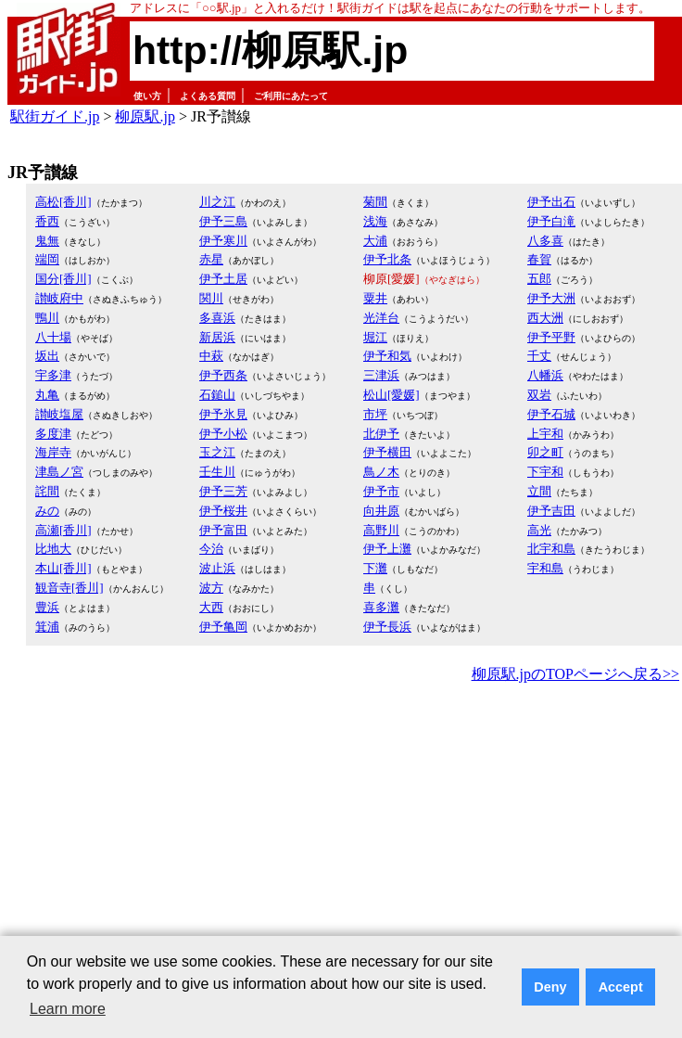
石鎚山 (217, 395)
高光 (539, 530)
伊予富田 (223, 530)
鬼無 (47, 241)
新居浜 (217, 337)
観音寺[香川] (69, 588)
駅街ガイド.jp (54, 116)
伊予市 (381, 491)
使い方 (147, 96)
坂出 (47, 356)
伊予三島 (223, 221)
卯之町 (545, 452)
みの (47, 511)
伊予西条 (223, 375)
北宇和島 (551, 549)
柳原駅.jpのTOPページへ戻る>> (575, 674)
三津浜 (381, 375)
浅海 (375, 221)
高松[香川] (63, 202)
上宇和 (545, 434)
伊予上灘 (387, 549)
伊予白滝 (551, 221)
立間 (539, 491)
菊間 (375, 202)
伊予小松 (223, 434)
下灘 (375, 568)
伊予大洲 (551, 298)
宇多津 (53, 375)
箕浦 (47, 627)
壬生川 (217, 472)
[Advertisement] (302, 826)
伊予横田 (387, 452)
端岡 (47, 259)
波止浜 (217, 568)
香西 (47, 221)
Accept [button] (621, 987)
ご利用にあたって (291, 96)
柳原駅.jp (144, 116)
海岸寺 (53, 452)
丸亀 (47, 395)
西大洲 (545, 318)
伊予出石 (551, 202)
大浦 (375, 241)
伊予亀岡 (223, 627)
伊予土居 (223, 279)
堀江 (375, 337)
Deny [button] (550, 987)
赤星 (211, 259)
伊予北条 (387, 259)
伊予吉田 (551, 511)
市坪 (375, 414)
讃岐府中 (59, 298)
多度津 (53, 434)
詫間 (47, 491)
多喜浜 (217, 318)
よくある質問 (207, 96)
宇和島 (545, 568)
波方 (211, 588)
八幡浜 (545, 375)
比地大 (53, 549)
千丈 (539, 356)
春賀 (539, 259)
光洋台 (381, 318)
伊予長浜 (387, 627)
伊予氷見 (223, 414)
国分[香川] (63, 279)
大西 (211, 607)
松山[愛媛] (391, 395)
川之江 (217, 202)
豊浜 (47, 607)
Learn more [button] (68, 1009)
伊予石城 (551, 414)
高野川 (381, 530)
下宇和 (545, 472)
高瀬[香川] (63, 530)
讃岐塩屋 (59, 414)
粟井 (375, 298)
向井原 (381, 511)
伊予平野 (551, 337)
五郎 (539, 279)
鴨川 (47, 318)
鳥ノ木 (381, 472)
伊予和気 (387, 356)
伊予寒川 (223, 241)
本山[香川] (63, 568)
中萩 (211, 356)
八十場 (53, 337)
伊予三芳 (223, 491)
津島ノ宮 (59, 472)
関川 (211, 298)
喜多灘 (381, 607)
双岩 (539, 395)
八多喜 (545, 241)
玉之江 (217, 452)
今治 (211, 549)
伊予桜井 (223, 511)
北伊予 (381, 434)
